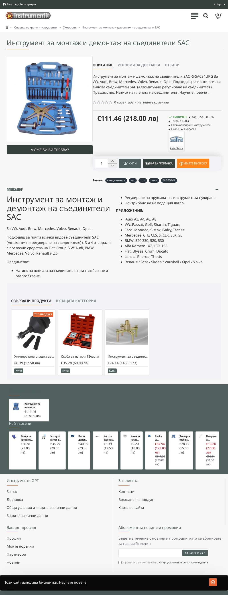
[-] (112, 166)
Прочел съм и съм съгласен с (163, 563)
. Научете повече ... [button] (194, 92)
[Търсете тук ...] (205, 15)
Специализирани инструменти (35, 27)
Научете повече (72, 582)
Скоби (175, 129)
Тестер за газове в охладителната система (56, 437)
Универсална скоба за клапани (184, 437)
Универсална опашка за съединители (34, 356)
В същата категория (76, 300)
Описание (103, 65)
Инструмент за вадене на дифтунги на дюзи (211, 437)
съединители (116, 180)
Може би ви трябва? (50, 149)
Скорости (69, 27)
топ (142, 180)
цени (154, 180)
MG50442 (169, 180)
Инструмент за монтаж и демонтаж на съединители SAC (34, 405)
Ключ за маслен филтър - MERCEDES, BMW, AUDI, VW (135, 437)
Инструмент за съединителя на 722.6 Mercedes (128, 356)
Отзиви (172, 65)
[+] (112, 161)
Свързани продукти (31, 300)
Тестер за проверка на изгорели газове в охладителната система (27, 437)
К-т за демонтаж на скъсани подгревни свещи (83, 437)
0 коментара (124, 102)
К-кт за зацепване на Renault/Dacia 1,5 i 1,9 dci (109, 437)
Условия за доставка (139, 65)
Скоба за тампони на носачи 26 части (159, 437)
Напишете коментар (153, 102)
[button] (130, 163)
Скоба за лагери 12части (80, 356)
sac (133, 180)
